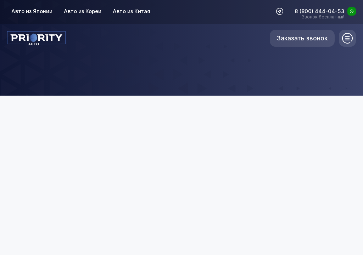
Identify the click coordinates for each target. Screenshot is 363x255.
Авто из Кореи (82, 11)
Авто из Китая (131, 11)
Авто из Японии (31, 11)
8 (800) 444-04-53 (320, 12)
